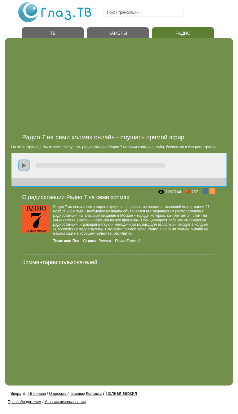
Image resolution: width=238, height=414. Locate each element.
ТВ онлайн (37, 393)
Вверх (16, 393)
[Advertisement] (125, 87)
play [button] (24, 165)
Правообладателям (24, 402)
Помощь (77, 393)
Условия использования (65, 402)
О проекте (58, 393)
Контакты (94, 393)
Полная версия (121, 393)
